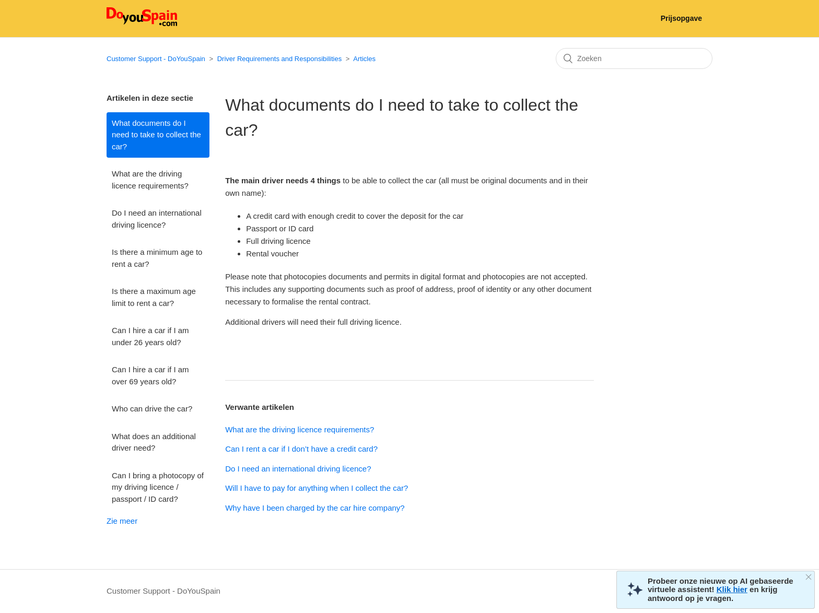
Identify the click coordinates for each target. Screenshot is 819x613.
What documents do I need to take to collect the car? (156, 135)
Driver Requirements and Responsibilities (279, 59)
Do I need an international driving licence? (157, 218)
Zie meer (122, 520)
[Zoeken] (634, 58)
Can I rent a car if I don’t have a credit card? (301, 448)
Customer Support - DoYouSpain (156, 59)
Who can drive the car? (152, 408)
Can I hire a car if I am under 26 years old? (150, 336)
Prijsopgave (681, 18)
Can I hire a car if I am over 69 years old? (150, 375)
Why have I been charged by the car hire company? (315, 507)
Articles (364, 59)
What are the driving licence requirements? (150, 179)
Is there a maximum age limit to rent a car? (154, 297)
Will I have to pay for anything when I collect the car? (316, 488)
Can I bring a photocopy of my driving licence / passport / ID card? (158, 487)
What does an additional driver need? (154, 442)
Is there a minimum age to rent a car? (157, 257)
